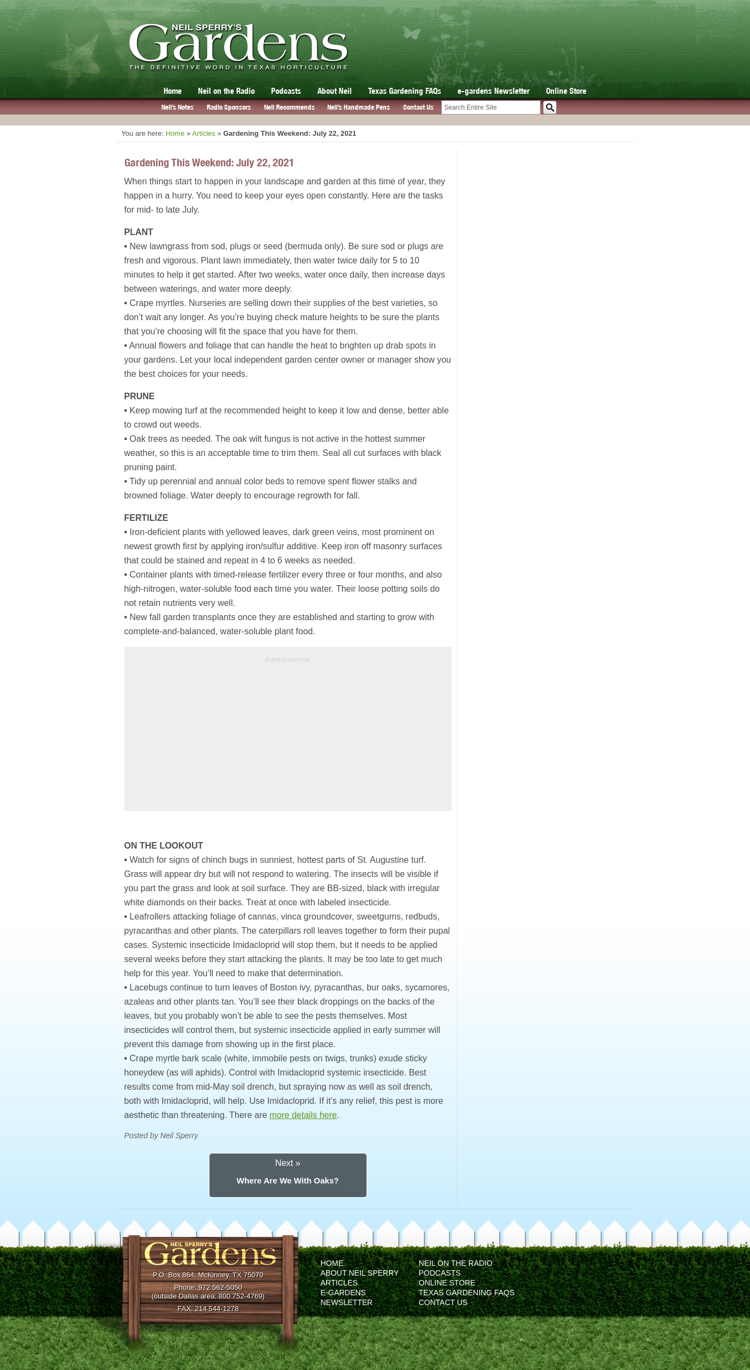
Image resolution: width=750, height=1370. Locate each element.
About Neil (334, 90)
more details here (303, 1115)
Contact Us (418, 107)
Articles (203, 133)
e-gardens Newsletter (494, 90)
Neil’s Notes (177, 107)
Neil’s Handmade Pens (358, 107)
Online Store (566, 90)
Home (173, 90)
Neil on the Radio (226, 90)
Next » (287, 1163)
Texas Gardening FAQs (404, 90)
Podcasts (286, 90)
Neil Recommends (289, 107)
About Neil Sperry (360, 1273)
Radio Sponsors (229, 107)
